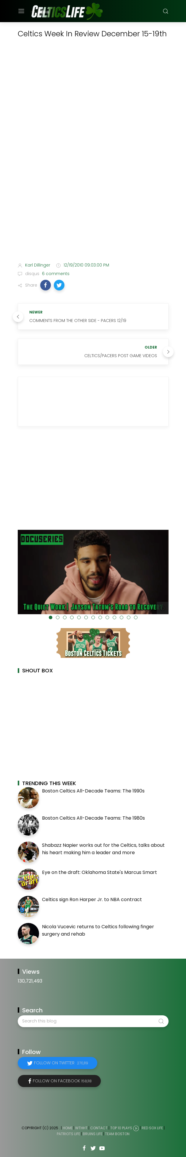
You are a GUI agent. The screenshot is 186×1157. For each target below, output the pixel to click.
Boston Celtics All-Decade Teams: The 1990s (93, 790)
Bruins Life (92, 1133)
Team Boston (117, 1133)
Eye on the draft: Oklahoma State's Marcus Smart (99, 872)
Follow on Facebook (62, 1081)
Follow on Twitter (61, 1063)
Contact (99, 1127)
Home (67, 1127)
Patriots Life (68, 1133)
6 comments (55, 274)
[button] (45, 285)
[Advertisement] (93, 211)
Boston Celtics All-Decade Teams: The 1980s (93, 818)
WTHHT (81, 1127)
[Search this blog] (93, 1021)
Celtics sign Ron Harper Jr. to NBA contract (92, 899)
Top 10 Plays (121, 1127)
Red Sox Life (152, 1127)
